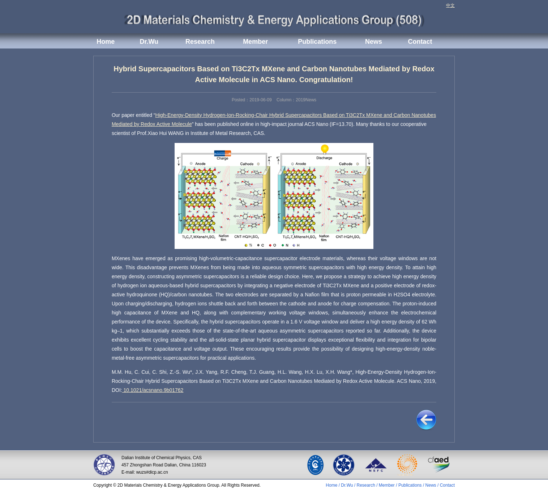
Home (106, 41)
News (373, 41)
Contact (420, 41)
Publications (317, 41)
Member (255, 41)
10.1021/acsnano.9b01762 (153, 390)
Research (200, 41)
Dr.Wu (149, 41)
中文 (450, 5)
